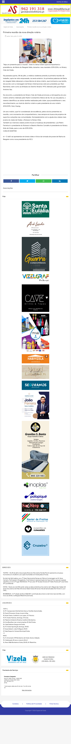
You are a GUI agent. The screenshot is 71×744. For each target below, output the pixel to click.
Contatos (15, 704)
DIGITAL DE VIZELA (63, 2)
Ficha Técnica (54, 704)
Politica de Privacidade (34, 704)
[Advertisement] (35, 156)
